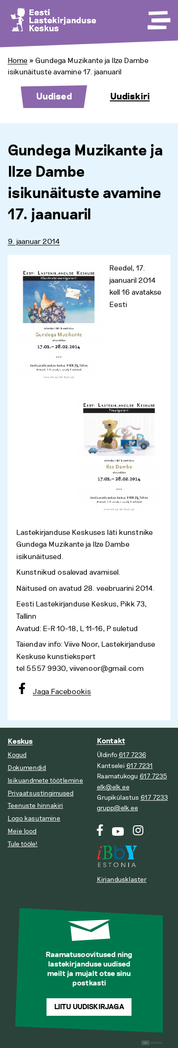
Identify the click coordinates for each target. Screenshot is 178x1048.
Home (18, 60)
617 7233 (154, 798)
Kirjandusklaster (122, 880)
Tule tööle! (22, 844)
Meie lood (22, 831)
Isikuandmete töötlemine (45, 781)
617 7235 (153, 776)
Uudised (54, 96)
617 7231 (139, 766)
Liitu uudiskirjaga (89, 1007)
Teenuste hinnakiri (35, 806)
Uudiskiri (130, 96)
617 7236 (132, 755)
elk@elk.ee (113, 787)
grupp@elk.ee (117, 808)
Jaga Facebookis (62, 691)
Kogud (17, 755)
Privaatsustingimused (41, 793)
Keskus (20, 742)
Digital (152, 1043)
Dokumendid (27, 768)
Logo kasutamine (34, 818)
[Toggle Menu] (158, 17)
